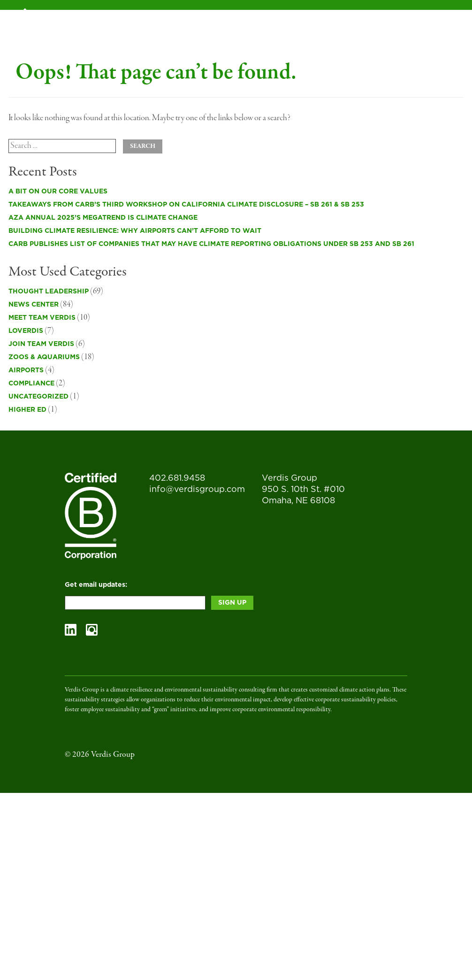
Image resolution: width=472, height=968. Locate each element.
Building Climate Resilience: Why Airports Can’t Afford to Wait (134, 231)
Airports (26, 370)
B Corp (207, 20)
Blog (307, 20)
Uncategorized (38, 396)
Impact (376, 20)
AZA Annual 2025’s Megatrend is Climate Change (103, 218)
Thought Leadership (48, 291)
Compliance (31, 383)
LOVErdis (25, 331)
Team (340, 20)
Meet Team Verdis (42, 318)
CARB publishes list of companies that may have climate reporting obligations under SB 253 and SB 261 (211, 244)
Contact (419, 20)
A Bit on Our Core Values (57, 191)
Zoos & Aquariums (44, 357)
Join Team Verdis (41, 344)
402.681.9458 (177, 478)
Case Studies (258, 20)
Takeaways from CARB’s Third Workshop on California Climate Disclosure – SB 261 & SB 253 (186, 204)
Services (163, 20)
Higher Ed (27, 410)
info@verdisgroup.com (197, 489)
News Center (33, 304)
